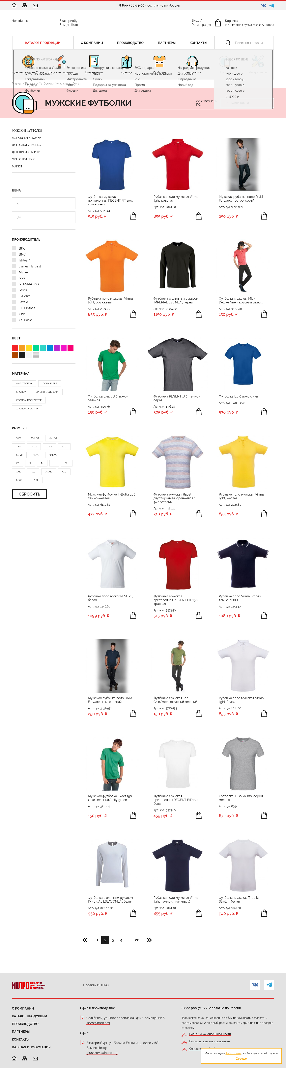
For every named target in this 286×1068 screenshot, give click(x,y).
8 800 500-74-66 (131, 5)
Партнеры (21, 1032)
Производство (25, 1024)
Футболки (45, 83)
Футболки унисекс (26, 145)
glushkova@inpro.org (102, 1052)
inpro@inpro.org (98, 1023)
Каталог (30, 83)
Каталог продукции (29, 1016)
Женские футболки (26, 137)
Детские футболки (26, 152)
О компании (23, 1008)
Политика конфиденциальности (210, 1034)
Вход (195, 21)
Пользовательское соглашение (209, 1041)
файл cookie (233, 1053)
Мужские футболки (27, 130)
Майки (17, 166)
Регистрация (201, 25)
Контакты (20, 1039)
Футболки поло (23, 159)
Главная (17, 83)
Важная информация (31, 1047)
